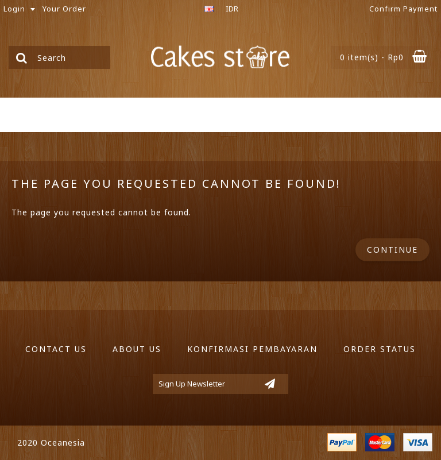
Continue (392, 249)
